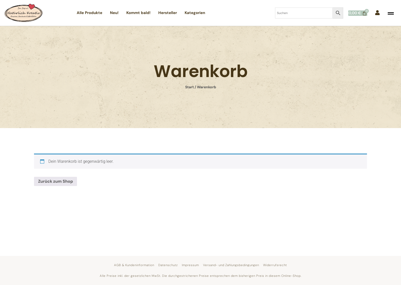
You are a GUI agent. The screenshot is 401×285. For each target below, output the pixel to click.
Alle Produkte (89, 12)
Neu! (114, 12)
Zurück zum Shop (55, 181)
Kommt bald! (138, 12)
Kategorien (195, 12)
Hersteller (167, 12)
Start (189, 87)
